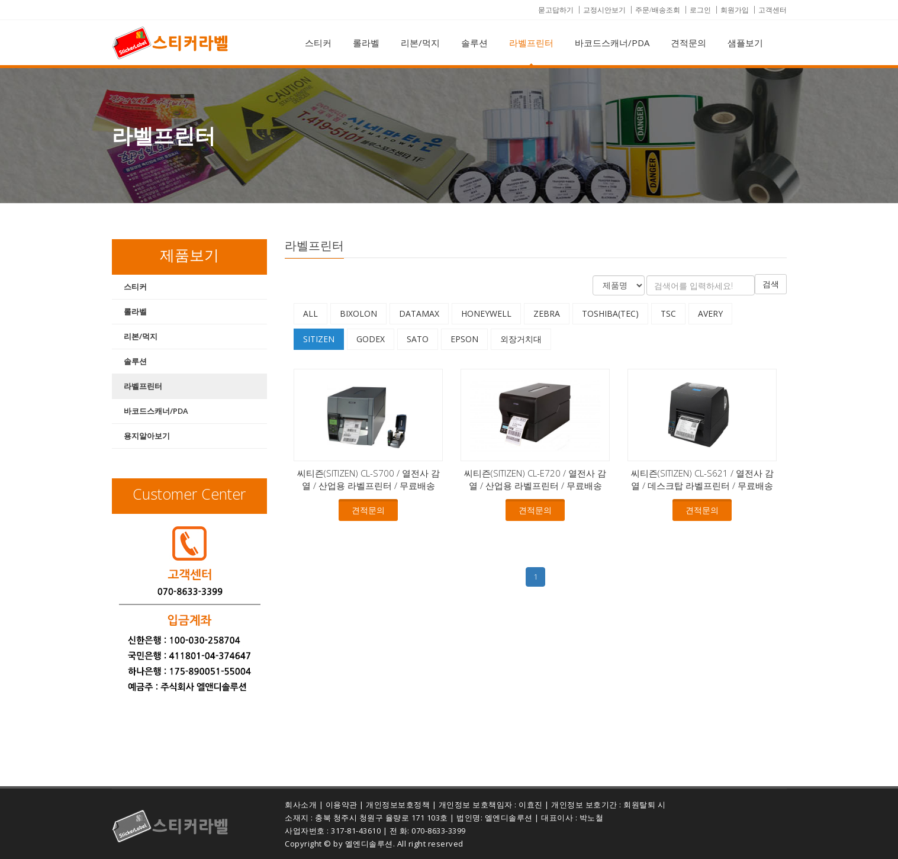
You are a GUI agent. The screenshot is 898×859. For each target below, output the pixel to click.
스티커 (318, 43)
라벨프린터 (531, 43)
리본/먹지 (420, 43)
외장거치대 (521, 339)
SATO (418, 339)
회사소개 (301, 804)
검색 (770, 283)
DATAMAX (419, 313)
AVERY (710, 313)
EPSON (464, 339)
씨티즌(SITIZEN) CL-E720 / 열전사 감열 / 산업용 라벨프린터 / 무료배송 (535, 479)
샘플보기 (745, 43)
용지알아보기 (147, 435)
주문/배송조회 (657, 10)
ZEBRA (546, 313)
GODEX (370, 339)
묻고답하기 (556, 10)
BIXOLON (358, 313)
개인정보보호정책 (398, 804)
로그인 (700, 10)
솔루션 (474, 43)
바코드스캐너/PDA (612, 43)
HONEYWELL (486, 313)
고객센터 (772, 10)
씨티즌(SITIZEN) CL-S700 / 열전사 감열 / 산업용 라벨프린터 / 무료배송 (368, 479)
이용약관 (342, 804)
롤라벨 (366, 43)
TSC (668, 313)
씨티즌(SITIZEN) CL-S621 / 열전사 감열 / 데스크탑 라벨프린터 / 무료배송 (702, 479)
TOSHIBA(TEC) (610, 313)
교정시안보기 (604, 10)
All (310, 313)
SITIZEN (318, 339)
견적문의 (688, 43)
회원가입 (734, 10)
